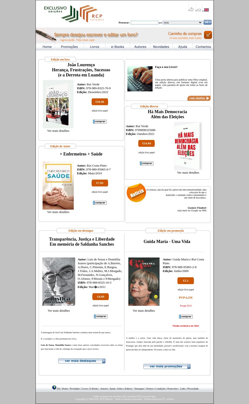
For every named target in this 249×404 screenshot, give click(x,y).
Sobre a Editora (124, 388)
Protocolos (172, 388)
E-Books (94, 388)
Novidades (75, 388)
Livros (84, 388)
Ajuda (112, 388)
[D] (58, 388)
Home (65, 388)
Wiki (204, 210)
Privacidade (192, 388)
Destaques (139, 388)
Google (194, 210)
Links (183, 388)
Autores (104, 388)
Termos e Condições (156, 388)
